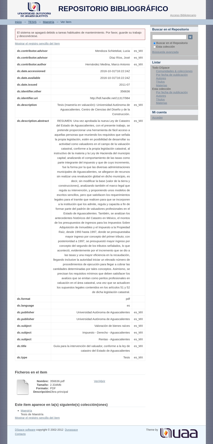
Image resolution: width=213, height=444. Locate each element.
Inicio (18, 22)
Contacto (20, 434)
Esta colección (164, 46)
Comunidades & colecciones (174, 71)
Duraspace (71, 429)
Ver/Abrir (99, 381)
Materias (161, 85)
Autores (161, 78)
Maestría (48, 22)
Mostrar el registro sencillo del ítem (37, 43)
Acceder (157, 117)
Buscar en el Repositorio (170, 43)
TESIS (32, 22)
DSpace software (25, 429)
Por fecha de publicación (172, 74)
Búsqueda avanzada (165, 52)
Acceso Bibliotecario (183, 15)
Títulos (160, 81)
